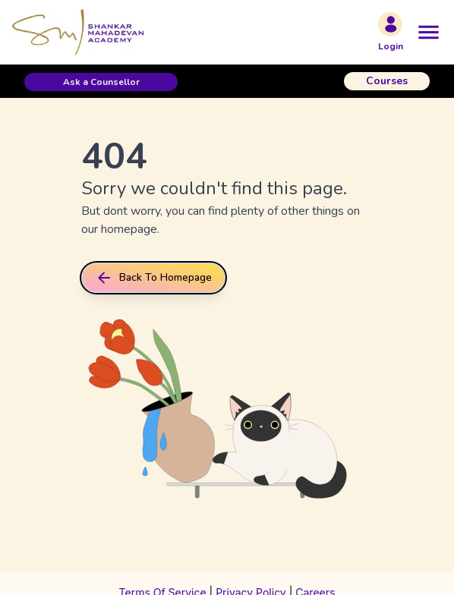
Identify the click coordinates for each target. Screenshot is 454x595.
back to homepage (153, 278)
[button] (101, 82)
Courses (387, 81)
